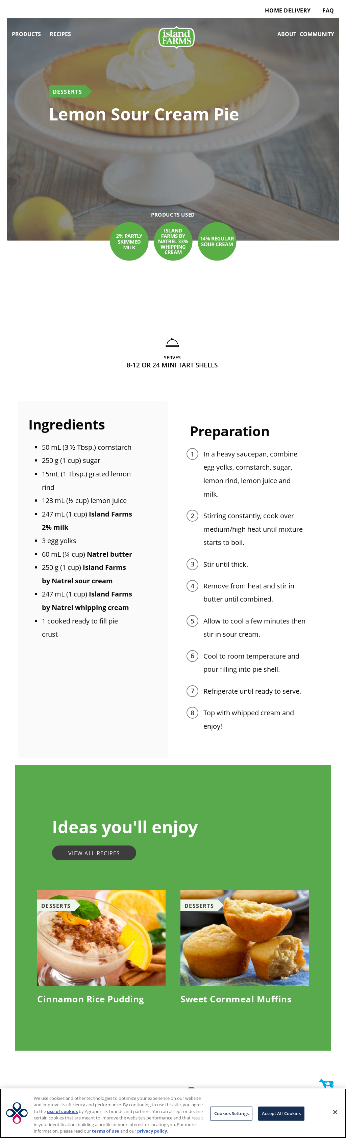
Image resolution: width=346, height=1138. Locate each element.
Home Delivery (288, 10)
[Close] (335, 1112)
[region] (173, 1113)
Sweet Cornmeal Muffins (236, 999)
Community (317, 34)
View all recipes (94, 853)
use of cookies (62, 1111)
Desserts (67, 91)
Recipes (60, 34)
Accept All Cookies (281, 1113)
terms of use (105, 1131)
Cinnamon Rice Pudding (90, 999)
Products (26, 34)
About (286, 34)
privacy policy (152, 1131)
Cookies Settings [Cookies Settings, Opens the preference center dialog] (231, 1113)
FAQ (328, 10)
